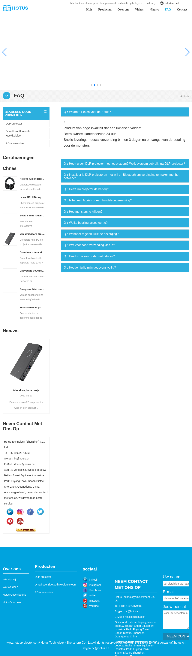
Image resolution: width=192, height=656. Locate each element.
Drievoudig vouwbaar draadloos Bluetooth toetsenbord (32, 270)
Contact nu (26, 529)
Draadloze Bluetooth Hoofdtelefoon (18, 133)
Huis (89, 9)
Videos (139, 9)
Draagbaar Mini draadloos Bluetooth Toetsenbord (32, 289)
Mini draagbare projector (32, 234)
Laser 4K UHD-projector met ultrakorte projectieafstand (32, 197)
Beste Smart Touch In (23, 347)
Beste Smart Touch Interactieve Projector (32, 215)
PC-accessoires (15, 143)
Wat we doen (10, 609)
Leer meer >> (164, 70)
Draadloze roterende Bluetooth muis (32, 252)
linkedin (93, 602)
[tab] (125, 111)
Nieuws (154, 9)
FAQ (168, 9)
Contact (182, 9)
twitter (92, 618)
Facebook (95, 613)
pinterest (94, 623)
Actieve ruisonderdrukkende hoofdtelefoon (32, 178)
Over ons (123, 9)
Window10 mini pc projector (32, 307)
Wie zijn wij (9, 601)
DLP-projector (14, 123)
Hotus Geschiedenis (14, 616)
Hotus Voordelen (12, 624)
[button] (91, 85)
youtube (94, 628)
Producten (105, 9)
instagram (95, 607)
